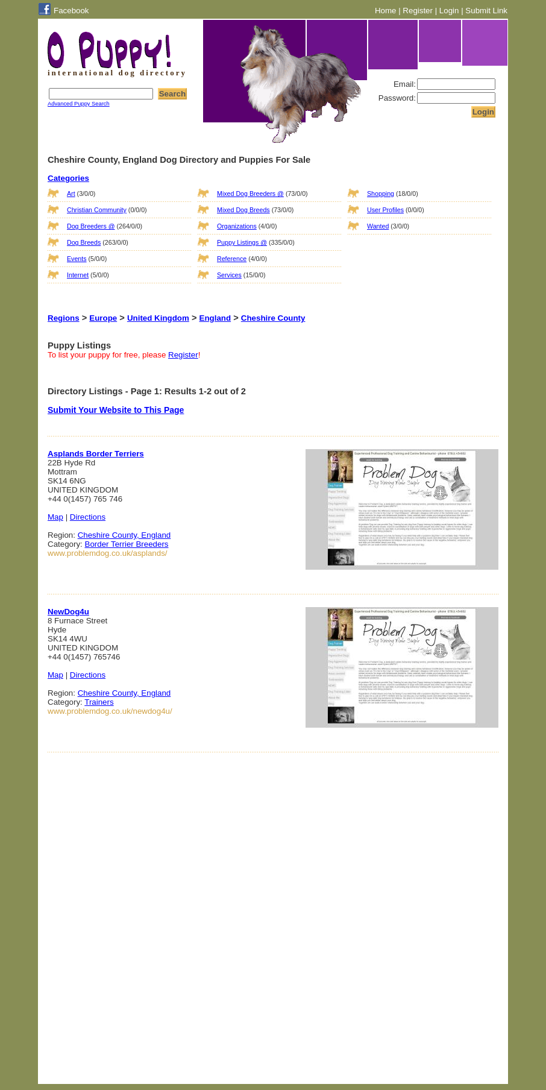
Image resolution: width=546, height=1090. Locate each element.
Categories (68, 178)
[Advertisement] (408, 262)
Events (77, 258)
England (215, 318)
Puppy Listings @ (242, 242)
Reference (231, 258)
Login (449, 10)
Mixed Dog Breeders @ (250, 193)
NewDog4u (68, 611)
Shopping (380, 193)
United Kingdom (158, 318)
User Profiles (385, 209)
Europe (103, 318)
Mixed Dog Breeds (243, 209)
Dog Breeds (84, 242)
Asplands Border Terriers (96, 453)
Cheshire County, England (124, 535)
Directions (87, 516)
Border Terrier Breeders (127, 544)
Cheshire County (273, 318)
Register (418, 10)
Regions (64, 318)
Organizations (237, 226)
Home (386, 10)
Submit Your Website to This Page (116, 410)
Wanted (378, 226)
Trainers (98, 702)
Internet (78, 275)
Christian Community (97, 209)
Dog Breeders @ (91, 226)
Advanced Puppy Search (79, 104)
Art (71, 193)
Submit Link (486, 10)
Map (55, 516)
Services (229, 275)
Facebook (71, 10)
